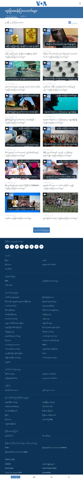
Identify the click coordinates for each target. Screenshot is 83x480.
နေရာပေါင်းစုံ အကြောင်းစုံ (50, 349)
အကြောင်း (23, 16)
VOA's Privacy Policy (49, 468)
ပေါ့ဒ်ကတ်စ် (8, 285)
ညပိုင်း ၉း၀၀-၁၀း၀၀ (48, 390)
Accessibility (46, 472)
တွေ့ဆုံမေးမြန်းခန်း (10, 424)
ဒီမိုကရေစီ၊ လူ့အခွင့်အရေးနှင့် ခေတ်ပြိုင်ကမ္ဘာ (18, 301)
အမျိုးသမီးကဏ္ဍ (47, 323)
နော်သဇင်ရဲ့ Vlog (47, 419)
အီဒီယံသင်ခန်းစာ (10, 374)
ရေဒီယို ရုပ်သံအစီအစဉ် (12, 406)
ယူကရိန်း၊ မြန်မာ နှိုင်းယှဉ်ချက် (14, 353)
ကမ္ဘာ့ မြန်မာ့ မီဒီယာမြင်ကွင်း (13, 327)
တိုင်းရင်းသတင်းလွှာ (48, 331)
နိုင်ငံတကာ (8, 264)
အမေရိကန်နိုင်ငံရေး (11, 314)
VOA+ (7, 447)
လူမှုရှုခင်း (8, 362)
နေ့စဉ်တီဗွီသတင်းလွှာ (11, 402)
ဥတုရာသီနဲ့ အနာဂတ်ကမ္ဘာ (13, 336)
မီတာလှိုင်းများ (46, 435)
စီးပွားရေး (8, 340)
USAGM (7, 464)
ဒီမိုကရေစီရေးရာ (10, 310)
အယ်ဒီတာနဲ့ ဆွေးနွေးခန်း (12, 297)
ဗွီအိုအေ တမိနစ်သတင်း (49, 415)
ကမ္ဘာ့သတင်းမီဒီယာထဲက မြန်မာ (14, 323)
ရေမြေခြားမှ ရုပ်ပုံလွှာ (48, 402)
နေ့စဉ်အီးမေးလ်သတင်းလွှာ (50, 281)
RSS (6, 281)
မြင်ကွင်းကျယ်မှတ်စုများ (49, 301)
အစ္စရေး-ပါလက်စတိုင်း (49, 264)
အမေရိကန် (8, 269)
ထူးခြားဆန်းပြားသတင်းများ (13, 357)
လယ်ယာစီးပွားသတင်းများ (12, 349)
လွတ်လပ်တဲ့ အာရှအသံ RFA (13, 472)
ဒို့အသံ (44, 353)
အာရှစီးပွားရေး (46, 314)
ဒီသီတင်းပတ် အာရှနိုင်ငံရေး (50, 310)
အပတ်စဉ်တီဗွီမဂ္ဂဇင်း (11, 411)
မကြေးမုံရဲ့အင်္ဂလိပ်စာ (11, 378)
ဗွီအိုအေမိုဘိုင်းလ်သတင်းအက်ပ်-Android (54, 447)
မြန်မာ (7, 260)
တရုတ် (44, 260)
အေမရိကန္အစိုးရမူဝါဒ (48, 464)
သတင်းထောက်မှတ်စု (11, 319)
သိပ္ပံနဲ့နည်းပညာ (9, 331)
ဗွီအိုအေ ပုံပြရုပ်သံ (47, 411)
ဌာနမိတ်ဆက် (9, 435)
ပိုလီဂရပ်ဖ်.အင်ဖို (47, 406)
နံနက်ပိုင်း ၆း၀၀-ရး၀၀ (11, 390)
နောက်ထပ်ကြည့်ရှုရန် (41, 230)
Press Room (9, 468)
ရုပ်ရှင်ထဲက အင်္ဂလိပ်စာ (49, 374)
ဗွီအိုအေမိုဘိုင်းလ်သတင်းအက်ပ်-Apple (16, 452)
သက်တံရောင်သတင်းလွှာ (49, 357)
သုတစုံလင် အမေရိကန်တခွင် (50, 340)
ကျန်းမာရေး (45, 319)
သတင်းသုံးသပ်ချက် (11, 306)
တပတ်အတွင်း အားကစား (12, 344)
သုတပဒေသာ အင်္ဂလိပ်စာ (49, 378)
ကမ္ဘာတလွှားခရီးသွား (48, 306)
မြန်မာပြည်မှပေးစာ (48, 297)
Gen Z (44, 344)
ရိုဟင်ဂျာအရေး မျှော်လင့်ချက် (51, 327)
